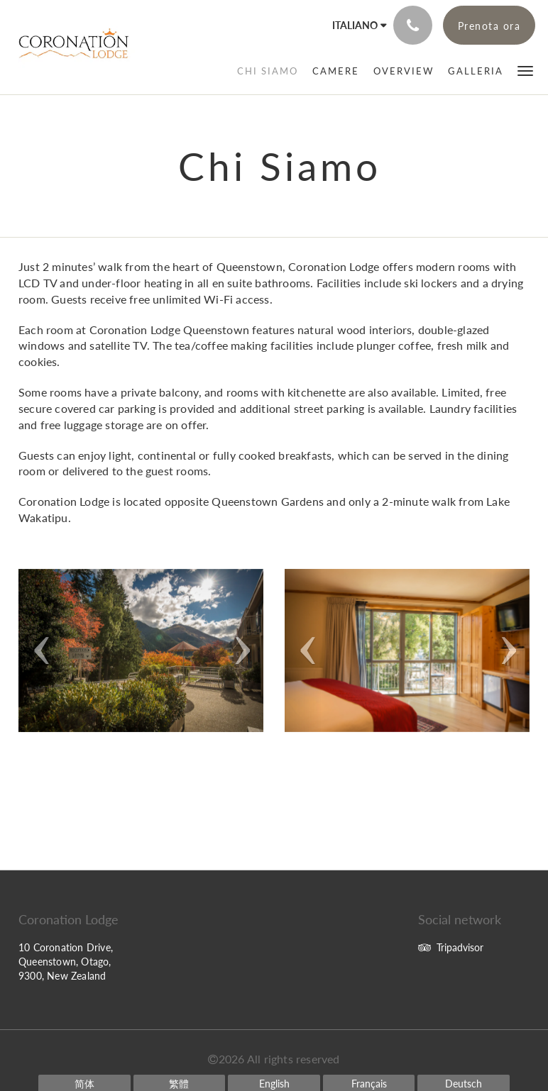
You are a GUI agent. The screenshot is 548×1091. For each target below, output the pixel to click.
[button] (525, 70)
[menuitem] (267, 71)
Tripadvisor (450, 947)
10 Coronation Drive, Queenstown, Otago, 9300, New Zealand (65, 961)
